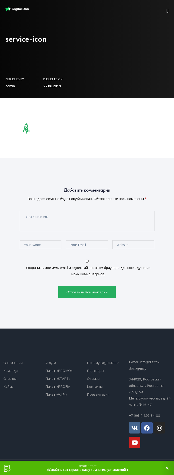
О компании (13, 362)
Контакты (95, 386)
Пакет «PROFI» (57, 386)
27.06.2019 (52, 86)
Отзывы (10, 378)
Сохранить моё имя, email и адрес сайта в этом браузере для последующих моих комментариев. (88, 270)
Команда (10, 370)
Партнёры (95, 370)
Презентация (98, 394)
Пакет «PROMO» (59, 370)
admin (10, 86)
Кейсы (8, 386)
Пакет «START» (57, 378)
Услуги (50, 362)
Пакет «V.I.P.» (56, 394)
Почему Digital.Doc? (103, 362)
